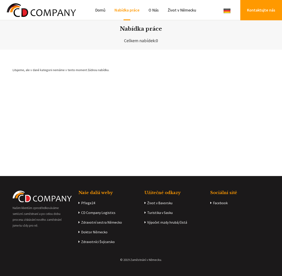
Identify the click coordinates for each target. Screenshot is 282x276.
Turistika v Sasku (158, 212)
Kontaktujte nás (261, 10)
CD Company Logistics (96, 212)
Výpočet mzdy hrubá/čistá (165, 222)
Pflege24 (86, 203)
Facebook (219, 203)
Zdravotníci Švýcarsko (96, 241)
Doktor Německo (93, 232)
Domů (100, 10)
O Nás (154, 10)
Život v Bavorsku (158, 203)
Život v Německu (182, 10)
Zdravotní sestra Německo (100, 222)
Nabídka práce (127, 10)
